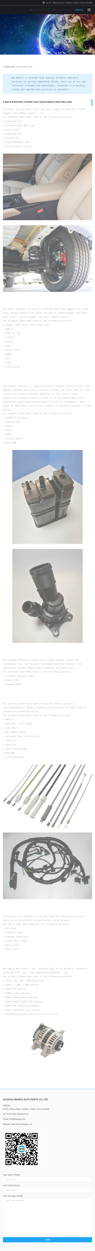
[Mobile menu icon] (89, 10)
